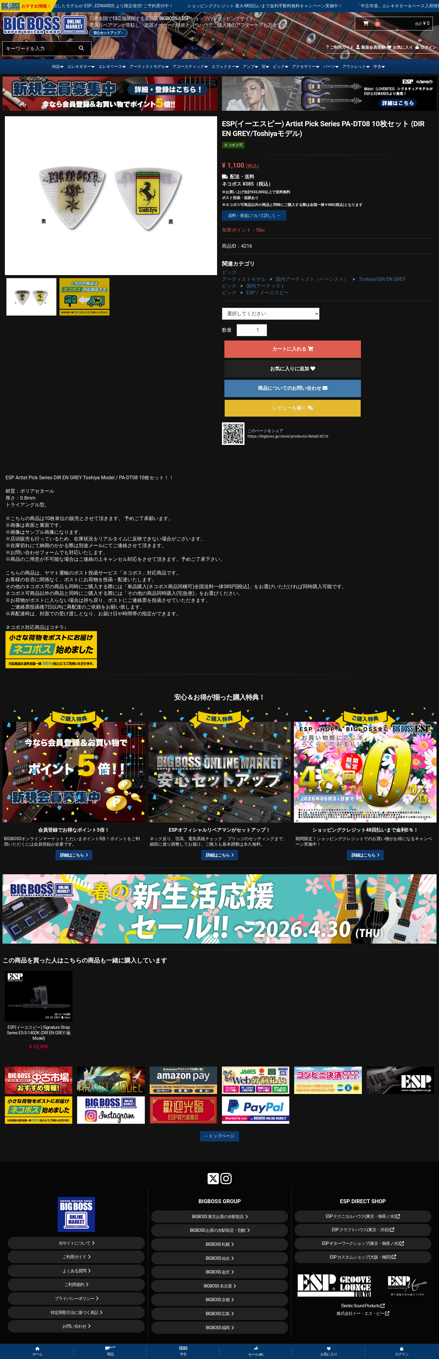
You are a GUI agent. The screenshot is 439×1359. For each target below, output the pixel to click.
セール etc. (256, 1351)
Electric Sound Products (362, 1305)
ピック (279, 66)
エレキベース (110, 66)
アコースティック (188, 66)
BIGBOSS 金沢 (218, 1272)
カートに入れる (292, 349)
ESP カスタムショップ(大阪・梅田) (363, 1257)
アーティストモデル (147, 66)
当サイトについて (74, 1243)
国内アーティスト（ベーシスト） (312, 279)
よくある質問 (74, 1270)
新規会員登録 (370, 47)
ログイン (425, 47)
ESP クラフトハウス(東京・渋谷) (363, 1229)
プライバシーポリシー (74, 1298)
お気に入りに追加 (292, 369)
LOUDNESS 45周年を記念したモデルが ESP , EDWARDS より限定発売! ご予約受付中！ (116, 5)
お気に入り (399, 47)
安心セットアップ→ (108, 33)
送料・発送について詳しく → (254, 215)
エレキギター (79, 66)
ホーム (37, 1352)
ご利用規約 (74, 1284)
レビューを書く (292, 408)
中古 (377, 66)
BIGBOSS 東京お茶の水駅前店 (218, 1216)
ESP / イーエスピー (267, 292)
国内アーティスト (265, 286)
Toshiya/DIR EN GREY (382, 279)
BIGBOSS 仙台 (218, 1258)
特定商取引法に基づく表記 (74, 1312)
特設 (56, 66)
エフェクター (223, 66)
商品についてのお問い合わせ (292, 388)
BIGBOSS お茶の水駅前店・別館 (218, 1230)
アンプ (249, 66)
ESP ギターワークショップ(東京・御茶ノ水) (363, 1243)
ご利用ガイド (339, 47)
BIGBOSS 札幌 (218, 1244)
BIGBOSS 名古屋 (218, 1286)
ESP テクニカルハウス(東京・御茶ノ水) (363, 1216)
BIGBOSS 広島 (218, 1313)
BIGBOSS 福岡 (218, 1327)
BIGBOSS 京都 (218, 1299)
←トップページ (219, 1136)
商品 (110, 1351)
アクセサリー (304, 66)
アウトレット (354, 66)
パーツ (329, 66)
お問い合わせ (74, 1326)
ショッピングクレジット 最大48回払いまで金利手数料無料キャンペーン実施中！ (290, 5)
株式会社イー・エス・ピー (363, 1313)
